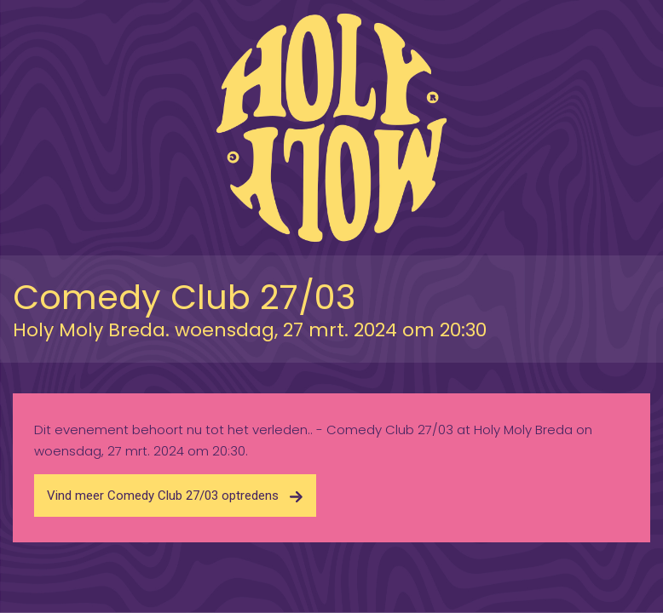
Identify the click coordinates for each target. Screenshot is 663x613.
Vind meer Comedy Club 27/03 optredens (175, 495)
